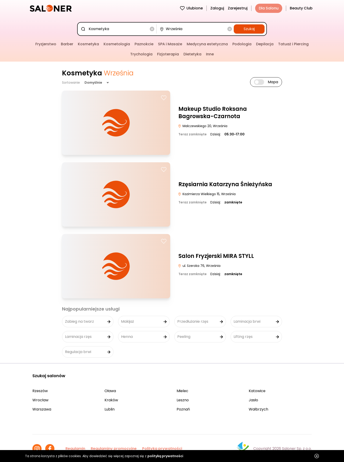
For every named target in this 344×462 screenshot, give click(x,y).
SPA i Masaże (170, 44)
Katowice (257, 391)
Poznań (183, 409)
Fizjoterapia (168, 54)
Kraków (111, 400)
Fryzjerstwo (45, 44)
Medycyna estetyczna (207, 44)
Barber (67, 44)
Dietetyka (192, 54)
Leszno (183, 400)
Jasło (253, 400)
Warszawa (41, 409)
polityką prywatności (165, 456)
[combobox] (117, 29)
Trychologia (141, 54)
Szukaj (249, 28)
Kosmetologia (117, 44)
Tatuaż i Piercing (293, 44)
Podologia (241, 44)
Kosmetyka (88, 44)
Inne (210, 54)
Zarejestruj (238, 8)
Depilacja (265, 44)
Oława (110, 391)
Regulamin (75, 448)
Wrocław (40, 400)
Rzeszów (40, 391)
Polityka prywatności (162, 448)
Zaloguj (217, 8)
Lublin (109, 409)
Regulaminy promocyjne (114, 448)
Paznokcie (144, 44)
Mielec (182, 391)
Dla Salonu (269, 8)
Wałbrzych (258, 409)
